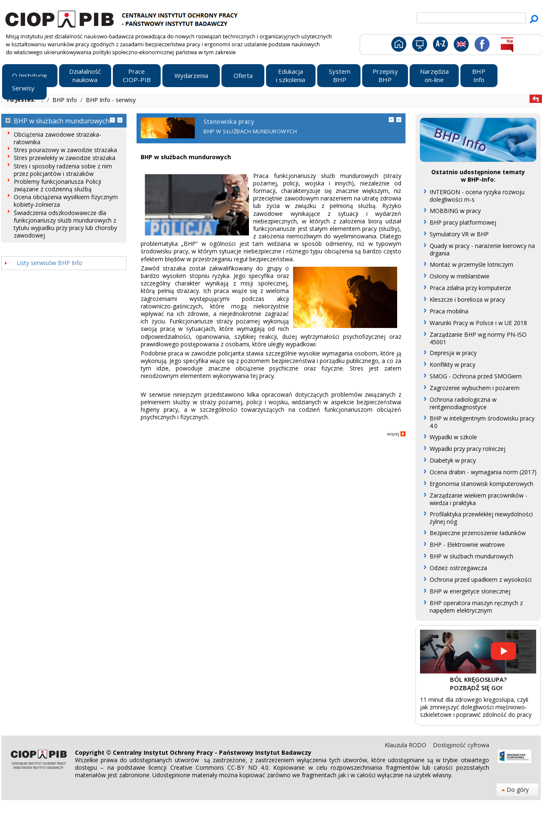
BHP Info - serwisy (111, 100)
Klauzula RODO (406, 745)
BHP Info (65, 100)
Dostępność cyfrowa (461, 745)
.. (43, 100)
